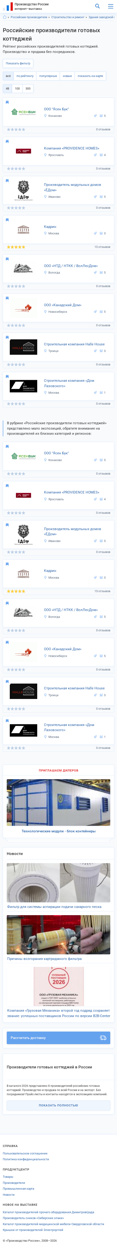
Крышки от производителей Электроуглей (33, 1230)
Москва (51, 233)
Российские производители (29, 17)
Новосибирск (55, 311)
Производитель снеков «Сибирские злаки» (33, 1218)
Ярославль (54, 155)
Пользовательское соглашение (25, 1153)
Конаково (53, 116)
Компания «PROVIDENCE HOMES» (71, 148)
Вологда (52, 272)
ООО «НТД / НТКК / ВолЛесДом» (71, 266)
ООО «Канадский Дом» (62, 305)
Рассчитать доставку (58, 1038)
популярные (48, 76)
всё (8, 76)
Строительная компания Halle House (74, 344)
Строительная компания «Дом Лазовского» (69, 383)
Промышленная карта (18, 1188)
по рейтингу (25, 76)
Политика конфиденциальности (26, 1159)
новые (67, 76)
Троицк (51, 351)
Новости (9, 1194)
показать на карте (90, 76)
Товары (8, 1176)
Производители (14, 1183)
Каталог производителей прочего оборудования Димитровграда (48, 1212)
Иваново (52, 196)
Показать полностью (58, 1105)
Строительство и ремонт (67, 17)
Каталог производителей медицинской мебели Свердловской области (53, 1224)
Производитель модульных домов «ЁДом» (72, 187)
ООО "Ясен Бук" (56, 109)
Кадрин (50, 227)
